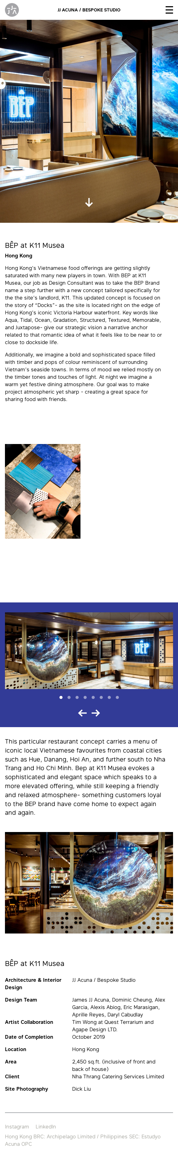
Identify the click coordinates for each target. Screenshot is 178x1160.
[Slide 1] (61, 697)
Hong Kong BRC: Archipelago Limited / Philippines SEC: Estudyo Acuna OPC (83, 1140)
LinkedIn (46, 1126)
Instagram (17, 1126)
